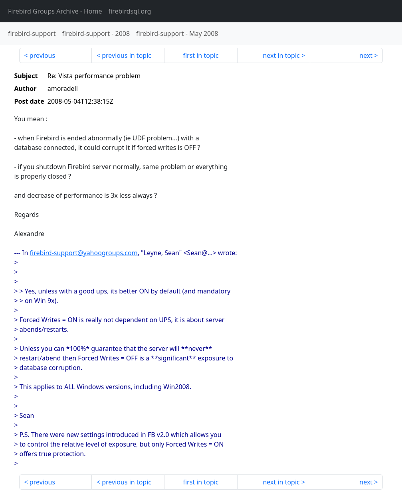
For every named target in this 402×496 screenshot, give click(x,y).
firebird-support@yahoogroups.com (84, 252)
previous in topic (126, 55)
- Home (55, 11)
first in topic (200, 55)
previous (42, 55)
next (365, 55)
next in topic (281, 55)
